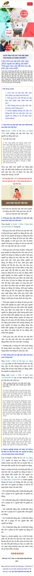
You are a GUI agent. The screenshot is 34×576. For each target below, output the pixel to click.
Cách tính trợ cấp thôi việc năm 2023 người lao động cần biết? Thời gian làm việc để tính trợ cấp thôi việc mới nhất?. (16, 65)
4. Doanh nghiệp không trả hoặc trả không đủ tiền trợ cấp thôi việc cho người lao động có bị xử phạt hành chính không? (17, 452)
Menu (30, 4)
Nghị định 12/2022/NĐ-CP (13, 479)
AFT (6, 558)
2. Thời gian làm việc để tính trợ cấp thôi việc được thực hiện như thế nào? (18, 100)
